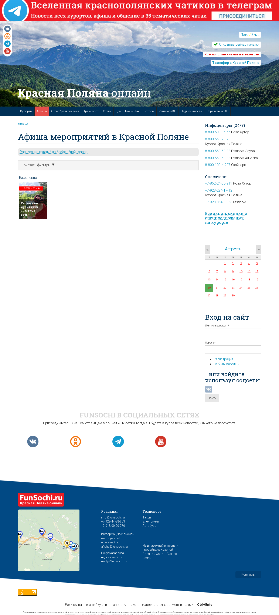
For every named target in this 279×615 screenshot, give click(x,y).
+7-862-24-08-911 (218, 183)
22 (225, 287)
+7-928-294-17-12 (218, 190)
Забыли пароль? (226, 364)
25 (249, 287)
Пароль (210, 342)
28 (217, 295)
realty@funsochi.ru (114, 561)
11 (249, 271)
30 (233, 295)
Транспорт (91, 111)
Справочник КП (217, 111)
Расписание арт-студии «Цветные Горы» (29, 208)
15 (225, 279)
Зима (255, 35)
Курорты (26, 111)
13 (209, 279)
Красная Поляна (84, 93)
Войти (212, 398)
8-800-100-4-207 (217, 165)
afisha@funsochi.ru (114, 546)
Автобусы (150, 525)
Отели (107, 111)
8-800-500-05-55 (217, 132)
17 (240, 279)
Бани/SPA (132, 111)
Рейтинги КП (167, 111)
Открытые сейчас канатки (238, 44)
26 (256, 287)
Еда (118, 111)
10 (240, 271)
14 (217, 279)
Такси (147, 517)
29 (225, 295)
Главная (23, 124)
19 (256, 279)
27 (209, 295)
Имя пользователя (217, 325)
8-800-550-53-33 (217, 151)
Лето (244, 35)
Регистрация (223, 359)
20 (209, 287)
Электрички (151, 521)
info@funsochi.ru (113, 517)
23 (233, 287)
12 (256, 271)
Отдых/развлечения (65, 111)
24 (240, 287)
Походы (148, 111)
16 (233, 279)
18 (249, 279)
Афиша (42, 111)
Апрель (233, 248)
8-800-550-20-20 (217, 139)
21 (217, 287)
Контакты (248, 574)
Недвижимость (191, 111)
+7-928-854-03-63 (218, 202)
